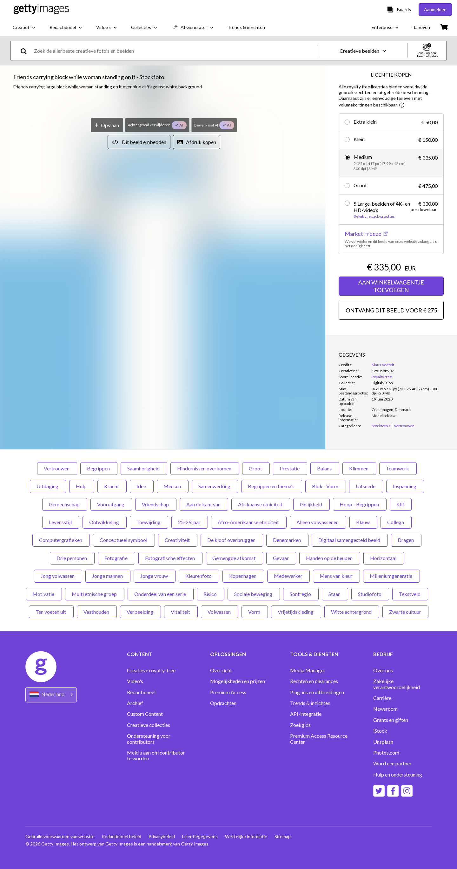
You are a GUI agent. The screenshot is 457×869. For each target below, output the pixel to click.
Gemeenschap (65, 504)
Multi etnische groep (95, 594)
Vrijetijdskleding (296, 612)
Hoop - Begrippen (360, 504)
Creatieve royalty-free (151, 670)
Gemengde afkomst (234, 558)
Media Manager (307, 670)
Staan (334, 594)
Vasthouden (96, 612)
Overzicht (221, 670)
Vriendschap (156, 504)
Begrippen (99, 468)
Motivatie (43, 594)
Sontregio (301, 594)
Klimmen (359, 468)
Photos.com (386, 753)
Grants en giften (390, 720)
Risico (210, 594)
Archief (135, 703)
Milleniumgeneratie (391, 576)
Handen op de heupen (330, 558)
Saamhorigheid (144, 468)
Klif (400, 504)
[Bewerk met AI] (214, 337)
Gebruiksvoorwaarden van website (60, 836)
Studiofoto (370, 594)
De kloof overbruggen (231, 540)
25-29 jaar (189, 522)
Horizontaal (383, 558)
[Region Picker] (51, 694)
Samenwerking (214, 486)
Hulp (82, 486)
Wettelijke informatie (247, 836)
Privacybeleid (162, 836)
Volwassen (220, 612)
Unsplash (383, 742)
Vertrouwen (57, 468)
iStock (380, 731)
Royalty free (382, 376)
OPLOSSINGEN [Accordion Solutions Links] (228, 654)
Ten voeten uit (51, 612)
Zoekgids (300, 725)
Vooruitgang (111, 504)
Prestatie (290, 468)
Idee (141, 486)
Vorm (254, 612)
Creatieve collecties (148, 725)
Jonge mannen (108, 576)
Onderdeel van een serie (160, 594)
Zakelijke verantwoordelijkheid (396, 684)
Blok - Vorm (325, 486)
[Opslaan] (107, 337)
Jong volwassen (58, 576)
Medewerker (288, 576)
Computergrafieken (61, 540)
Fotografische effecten (170, 558)
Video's (135, 681)
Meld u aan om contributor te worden (156, 755)
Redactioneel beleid (122, 836)
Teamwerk (398, 468)
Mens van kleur (336, 576)
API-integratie (305, 714)
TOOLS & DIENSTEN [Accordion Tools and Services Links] (314, 654)
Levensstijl (61, 522)
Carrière (382, 698)
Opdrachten (223, 703)
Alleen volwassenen (318, 522)
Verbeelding (140, 612)
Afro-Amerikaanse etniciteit (249, 522)
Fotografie (116, 558)
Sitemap (284, 836)
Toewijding (149, 522)
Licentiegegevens (201, 836)
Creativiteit (178, 540)
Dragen (406, 540)
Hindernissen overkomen (204, 468)
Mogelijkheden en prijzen (237, 681)
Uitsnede (366, 486)
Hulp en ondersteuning (397, 774)
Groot (256, 468)
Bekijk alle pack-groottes (374, 216)
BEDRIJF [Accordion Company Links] (383, 654)
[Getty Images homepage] (41, 9)
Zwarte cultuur (405, 612)
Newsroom (385, 709)
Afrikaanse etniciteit (260, 504)
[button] (162, 210)
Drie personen (72, 558)
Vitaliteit (181, 612)
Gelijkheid (311, 504)
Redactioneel (141, 692)
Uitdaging (47, 486)
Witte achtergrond (352, 612)
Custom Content (145, 714)
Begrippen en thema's (271, 486)
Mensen (172, 486)
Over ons (383, 670)
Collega (396, 522)
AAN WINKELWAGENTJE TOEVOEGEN (391, 286)
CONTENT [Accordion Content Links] (139, 654)
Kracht (112, 486)
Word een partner (392, 763)
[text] (175, 50)
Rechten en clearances (314, 681)
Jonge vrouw (154, 576)
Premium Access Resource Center (319, 738)
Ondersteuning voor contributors (148, 738)
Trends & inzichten (310, 703)
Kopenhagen (243, 576)
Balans (325, 468)
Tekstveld (410, 594)
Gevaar (281, 558)
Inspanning (405, 486)
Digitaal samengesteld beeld (349, 540)
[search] (26, 50)
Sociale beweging (253, 594)
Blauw (363, 522)
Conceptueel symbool (124, 540)
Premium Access (228, 692)
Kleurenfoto (199, 576)
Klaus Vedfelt (383, 364)
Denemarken (287, 540)
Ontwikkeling (104, 522)
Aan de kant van (204, 504)
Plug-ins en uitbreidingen (317, 692)
